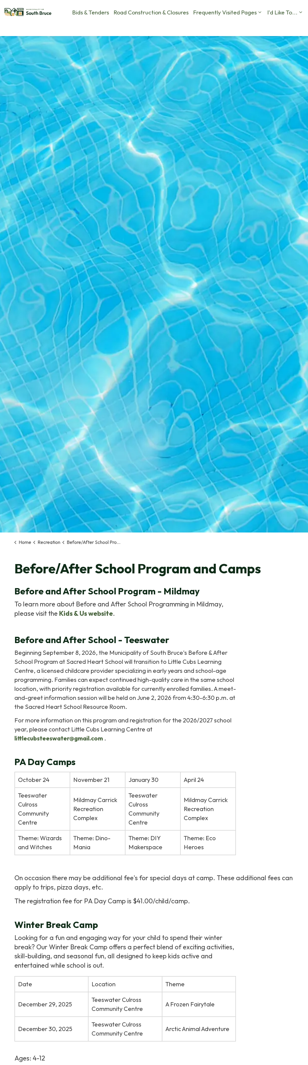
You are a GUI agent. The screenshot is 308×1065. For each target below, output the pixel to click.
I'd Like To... (215, 45)
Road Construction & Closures (83, 45)
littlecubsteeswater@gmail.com (58, 738)
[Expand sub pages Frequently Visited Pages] (192, 45)
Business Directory (267, 27)
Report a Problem (169, 27)
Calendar (232, 27)
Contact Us (205, 27)
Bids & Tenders (23, 45)
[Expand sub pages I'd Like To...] (233, 45)
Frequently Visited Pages (157, 45)
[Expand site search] (297, 27)
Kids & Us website (86, 613)
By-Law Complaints (124, 27)
